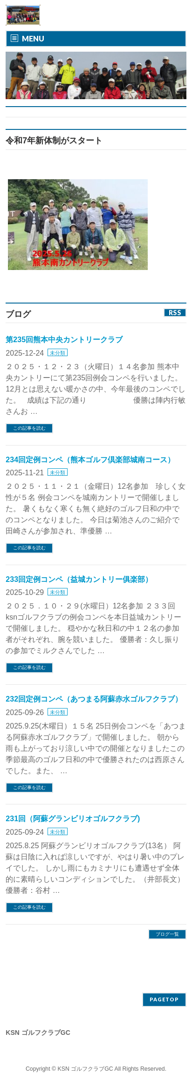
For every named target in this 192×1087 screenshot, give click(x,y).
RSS (175, 313)
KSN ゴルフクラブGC (85, 1069)
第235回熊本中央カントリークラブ (64, 340)
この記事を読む (29, 428)
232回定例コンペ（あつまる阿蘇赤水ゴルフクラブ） (94, 699)
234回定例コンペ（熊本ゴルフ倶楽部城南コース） (90, 460)
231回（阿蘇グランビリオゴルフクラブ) (73, 819)
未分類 (57, 353)
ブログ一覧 (167, 934)
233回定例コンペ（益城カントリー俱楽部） (79, 579)
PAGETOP (164, 999)
